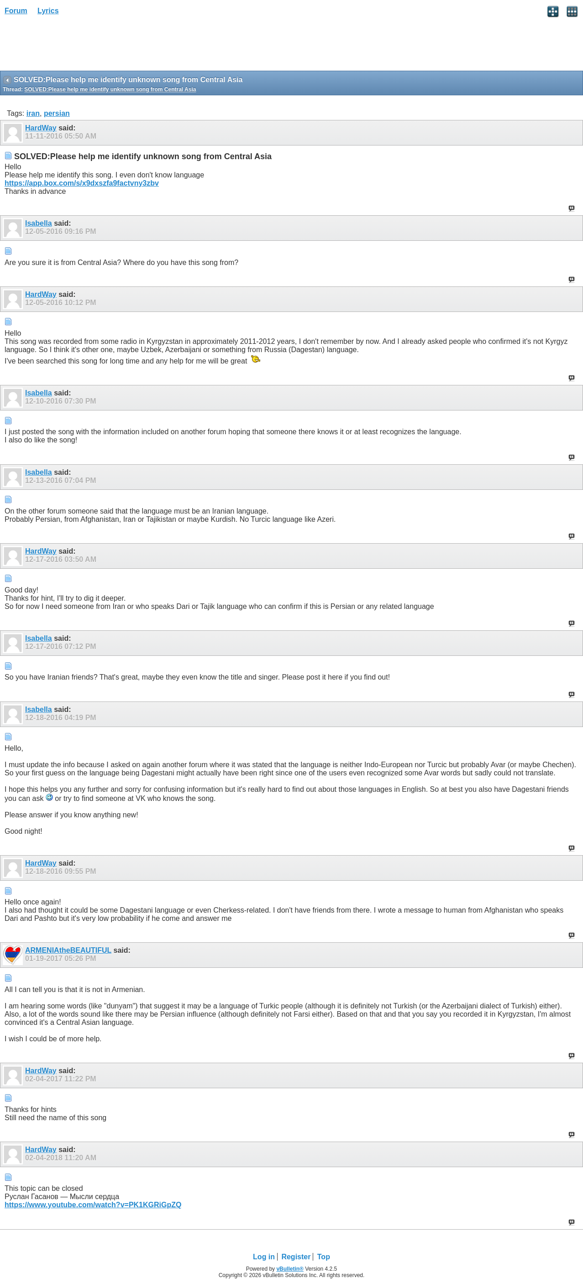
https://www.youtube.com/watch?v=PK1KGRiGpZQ (93, 1205)
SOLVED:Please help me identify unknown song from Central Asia (110, 89)
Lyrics (48, 11)
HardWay (41, 128)
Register (295, 1257)
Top (323, 1257)
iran (33, 113)
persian (57, 113)
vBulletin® (290, 1269)
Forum (16, 11)
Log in (264, 1257)
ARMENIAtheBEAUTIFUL (68, 950)
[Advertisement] (73, 46)
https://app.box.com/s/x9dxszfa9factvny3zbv (82, 183)
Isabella (38, 223)
